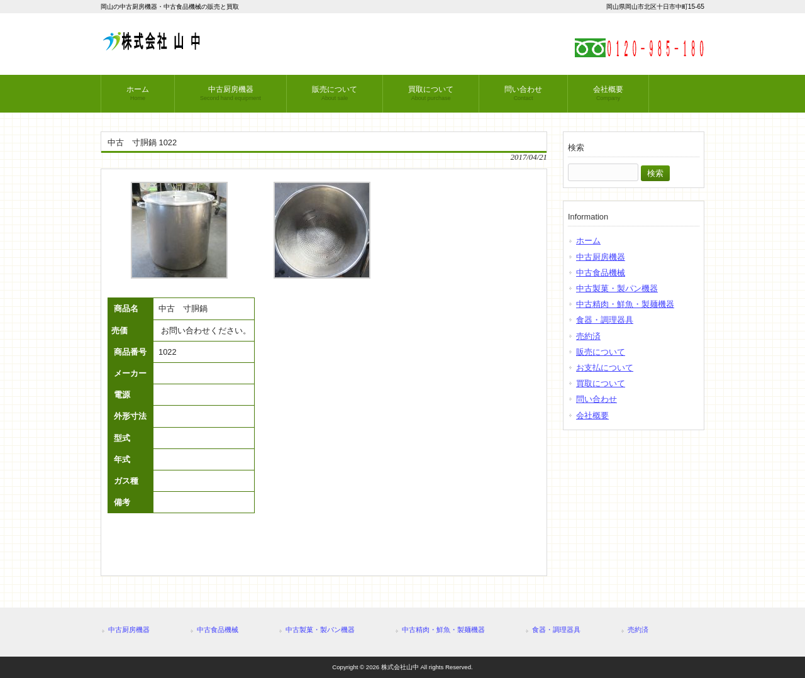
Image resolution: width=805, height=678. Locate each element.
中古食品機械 (600, 272)
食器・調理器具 (604, 320)
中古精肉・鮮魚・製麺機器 (625, 304)
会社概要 (592, 415)
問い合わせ (596, 399)
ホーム (588, 240)
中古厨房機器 (600, 257)
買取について (600, 383)
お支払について (604, 367)
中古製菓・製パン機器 (617, 288)
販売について (600, 352)
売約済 (588, 336)
